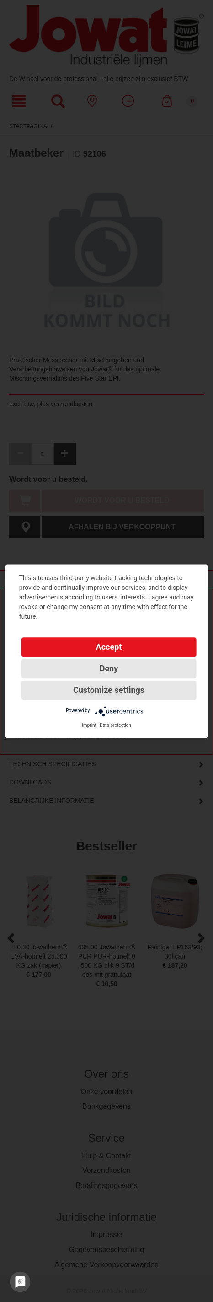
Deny (109, 668)
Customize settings (108, 690)
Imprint (89, 725)
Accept (109, 647)
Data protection (115, 725)
